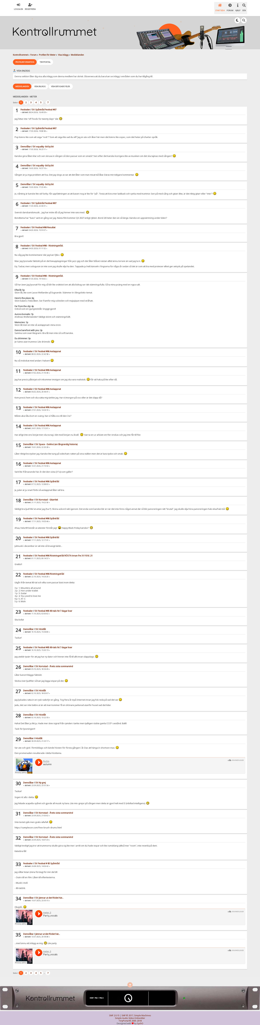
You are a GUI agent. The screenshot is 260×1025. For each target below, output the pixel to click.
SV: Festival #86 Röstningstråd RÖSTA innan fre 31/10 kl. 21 (63, 551)
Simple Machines (142, 1011)
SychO (140, 1019)
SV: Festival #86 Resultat (43, 223)
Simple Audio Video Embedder (130, 1014)
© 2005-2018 (135, 1016)
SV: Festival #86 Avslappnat (47, 347)
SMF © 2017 (127, 1011)
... (45, 98)
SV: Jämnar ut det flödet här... (49, 893)
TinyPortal (124, 1016)
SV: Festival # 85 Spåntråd (47, 859)
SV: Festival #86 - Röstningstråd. (47, 241)
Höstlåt (38, 734)
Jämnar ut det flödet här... (47, 930)
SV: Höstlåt (40, 625)
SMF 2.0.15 (114, 1011)
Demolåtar (26, 142)
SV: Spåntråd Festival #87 (44, 105)
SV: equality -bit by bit (43, 142)
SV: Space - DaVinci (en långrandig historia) (56, 440)
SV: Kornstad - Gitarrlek (46, 495)
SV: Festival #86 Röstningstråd (49, 570)
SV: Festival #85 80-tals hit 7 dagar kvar (53, 607)
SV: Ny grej (40, 778)
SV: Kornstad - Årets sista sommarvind (54, 662)
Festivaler (25, 105)
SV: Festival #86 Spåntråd (46, 477)
